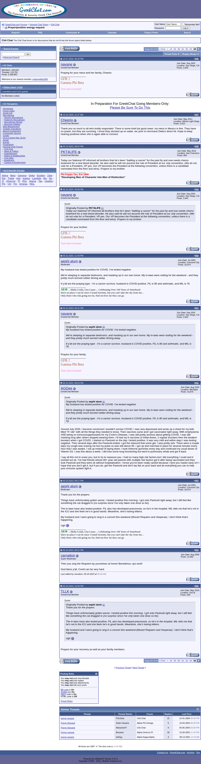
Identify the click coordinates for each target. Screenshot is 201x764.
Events (6, 142)
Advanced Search (11, 57)
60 (179, 49)
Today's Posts (151, 32)
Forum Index (9, 111)
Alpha (5, 175)
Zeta (49, 175)
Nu (50, 178)
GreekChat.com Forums (16, 24)
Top (198, 752)
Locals (6, 135)
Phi (3, 183)
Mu (45, 178)
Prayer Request (68, 723)
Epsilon (41, 175)
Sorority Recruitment (13, 117)
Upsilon (49, 181)
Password (159, 28)
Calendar (112, 32)
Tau (40, 181)
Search (187, 32)
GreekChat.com (177, 752)
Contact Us (162, 752)
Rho (24, 181)
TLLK (65, 591)
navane (66, 64)
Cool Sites (9, 158)
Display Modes (189, 54)
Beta (12, 175)
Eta (3, 178)
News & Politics (11, 151)
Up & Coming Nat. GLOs (14, 138)
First (162, 49)
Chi (9, 183)
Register (16, 32)
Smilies (64, 692)
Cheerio (67, 120)
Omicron (11, 181)
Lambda (36, 178)
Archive (190, 752)
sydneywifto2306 (40, 79)
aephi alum (69, 261)
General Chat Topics (39, 24)
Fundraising (8, 144)
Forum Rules (67, 701)
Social (6, 140)
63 (191, 49)
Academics (9, 160)
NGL (32, 183)
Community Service (12, 133)
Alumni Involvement (12, 131)
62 (187, 49)
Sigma (32, 181)
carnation (68, 555)
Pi (19, 181)
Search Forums (10, 49)
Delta (32, 175)
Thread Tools (170, 54)
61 (183, 49)
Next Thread (138, 667)
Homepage (8, 108)
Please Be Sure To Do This (130, 107)
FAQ (40, 32)
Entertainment (10, 153)
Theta (11, 178)
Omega (23, 183)
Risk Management (11, 126)
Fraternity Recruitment (14, 120)
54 (175, 49)
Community (73, 32)
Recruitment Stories (13, 122)
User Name (160, 24)
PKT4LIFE (69, 152)
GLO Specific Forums (13, 170)
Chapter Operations (12, 129)
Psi (15, 183)
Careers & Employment (15, 162)
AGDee (66, 388)
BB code (65, 690)
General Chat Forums (13, 147)
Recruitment (8, 115)
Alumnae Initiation (12, 124)
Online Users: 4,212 (12, 87)
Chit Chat (55, 24)
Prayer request (67, 732)
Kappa (26, 178)
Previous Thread (123, 667)
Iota (18, 178)
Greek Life (8, 113)
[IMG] (63, 694)
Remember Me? (191, 24)
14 (171, 49)
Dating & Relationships (14, 156)
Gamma (22, 175)
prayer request (67, 718)
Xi (3, 181)
